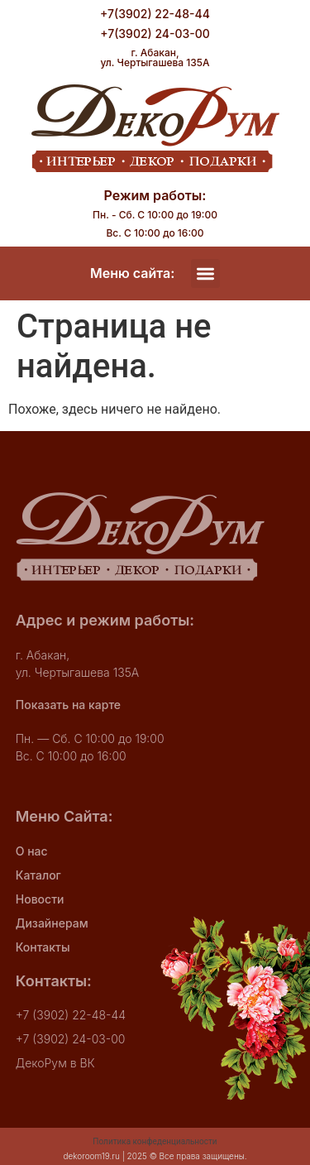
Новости (40, 899)
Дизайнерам (52, 923)
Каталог (38, 875)
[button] (205, 273)
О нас (32, 851)
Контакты (43, 947)
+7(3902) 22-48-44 (155, 14)
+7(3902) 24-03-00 (155, 33)
